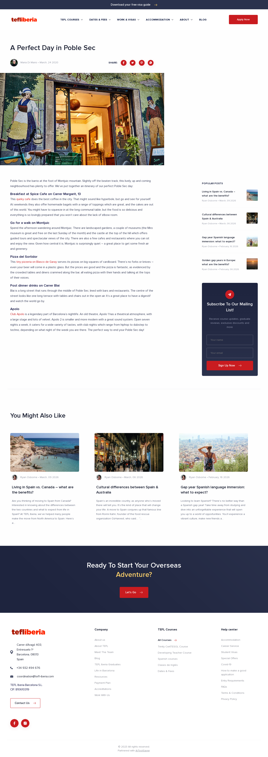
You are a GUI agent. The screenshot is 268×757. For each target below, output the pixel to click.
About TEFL (101, 646)
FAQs (224, 686)
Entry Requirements (232, 680)
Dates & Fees (166, 671)
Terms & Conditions (232, 692)
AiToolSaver (142, 750)
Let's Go (134, 592)
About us (100, 639)
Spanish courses (168, 658)
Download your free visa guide (134, 4)
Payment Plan (103, 682)
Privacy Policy (229, 699)
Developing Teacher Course (175, 652)
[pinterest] (142, 63)
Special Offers (229, 658)
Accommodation (230, 639)
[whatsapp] (151, 63)
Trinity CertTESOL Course (173, 646)
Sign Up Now (230, 365)
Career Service (230, 646)
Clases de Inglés (168, 664)
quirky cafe (23, 199)
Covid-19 (226, 664)
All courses (167, 640)
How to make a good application (233, 672)
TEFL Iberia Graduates (108, 664)
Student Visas (229, 652)
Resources (101, 676)
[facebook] (124, 63)
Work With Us (102, 695)
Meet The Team (104, 652)
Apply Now (243, 19)
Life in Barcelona (104, 670)
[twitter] (132, 63)
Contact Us (25, 703)
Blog (203, 19)
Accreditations (103, 689)
